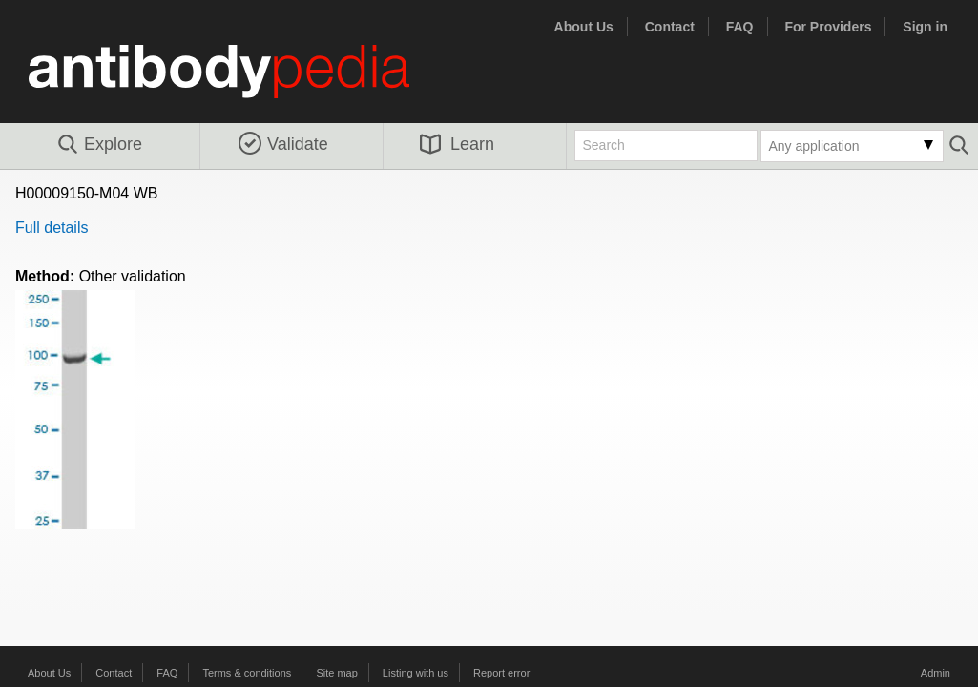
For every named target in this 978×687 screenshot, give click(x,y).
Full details (51, 227)
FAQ (740, 26)
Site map (336, 672)
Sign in (925, 26)
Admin (935, 672)
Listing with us (415, 672)
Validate (283, 144)
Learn (457, 144)
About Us (584, 26)
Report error (501, 672)
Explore (98, 145)
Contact (670, 26)
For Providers (827, 26)
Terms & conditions (246, 672)
